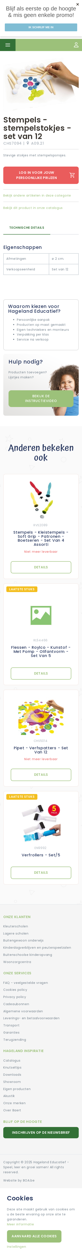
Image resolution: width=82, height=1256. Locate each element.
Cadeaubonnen (16, 1004)
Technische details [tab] (26, 227)
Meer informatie (20, 1224)
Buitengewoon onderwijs (23, 940)
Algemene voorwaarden (23, 1011)
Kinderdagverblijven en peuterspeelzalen (37, 947)
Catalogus (11, 1060)
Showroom (12, 1082)
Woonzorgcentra (17, 962)
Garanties (11, 1032)
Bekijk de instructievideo (41, 398)
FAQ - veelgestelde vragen (25, 983)
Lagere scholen (16, 933)
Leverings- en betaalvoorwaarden (31, 1018)
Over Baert (12, 1110)
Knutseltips (12, 1067)
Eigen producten (17, 1089)
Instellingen (16, 1246)
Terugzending (14, 1040)
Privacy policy (14, 997)
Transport (11, 1025)
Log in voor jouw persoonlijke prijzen (45, 175)
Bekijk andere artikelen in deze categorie (37, 195)
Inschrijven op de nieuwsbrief (41, 1132)
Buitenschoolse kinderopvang (27, 955)
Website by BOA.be (19, 1180)
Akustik (9, 1096)
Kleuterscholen (15, 926)
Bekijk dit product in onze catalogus (33, 208)
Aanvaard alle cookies (34, 1236)
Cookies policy (15, 990)
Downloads (12, 1074)
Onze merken (14, 1103)
